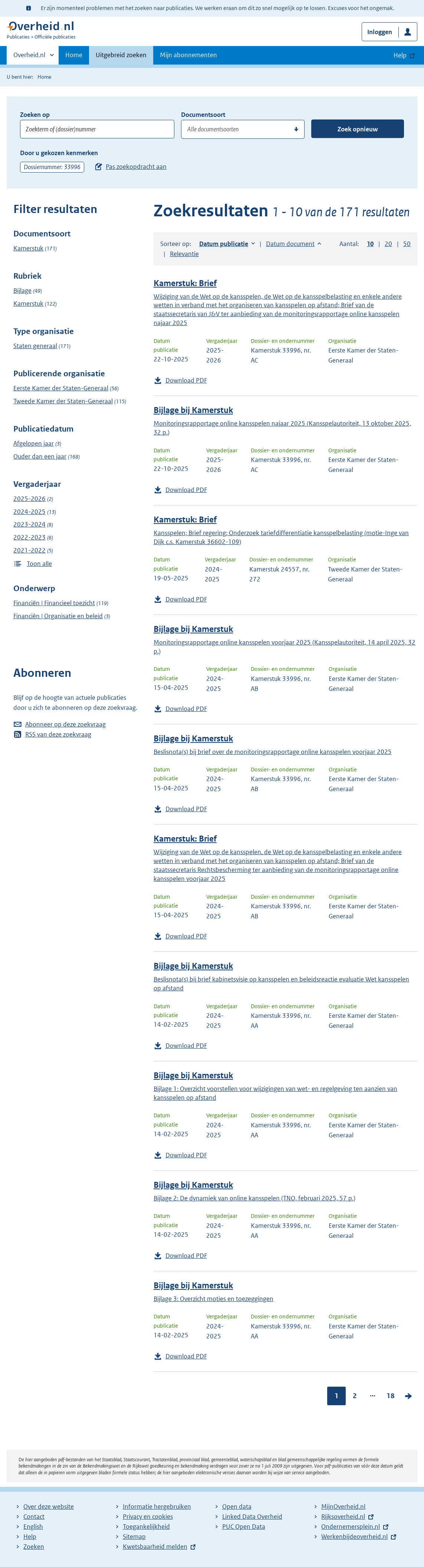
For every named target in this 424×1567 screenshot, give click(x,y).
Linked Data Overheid (252, 1516)
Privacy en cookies (148, 1516)
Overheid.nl (29, 57)
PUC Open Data (243, 1526)
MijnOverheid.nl (343, 1506)
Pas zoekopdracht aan (136, 167)
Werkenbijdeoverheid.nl (354, 1536)
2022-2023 (29, 537)
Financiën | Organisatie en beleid (58, 616)
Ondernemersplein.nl (350, 1526)
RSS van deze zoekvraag (58, 734)
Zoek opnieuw (358, 129)
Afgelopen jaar (33, 443)
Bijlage (22, 290)
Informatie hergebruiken (157, 1506)
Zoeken (33, 1547)
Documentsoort (203, 114)
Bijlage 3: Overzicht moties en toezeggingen (213, 1299)
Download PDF (186, 380)
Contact (34, 1516)
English (33, 1526)
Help (29, 1536)
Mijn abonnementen (188, 55)
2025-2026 (29, 499)
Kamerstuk (28, 248)
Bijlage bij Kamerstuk (193, 410)
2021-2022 (29, 550)
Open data (237, 1506)
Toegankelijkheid (146, 1526)
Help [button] (400, 55)
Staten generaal (35, 346)
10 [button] (370, 244)
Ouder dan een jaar (39, 456)
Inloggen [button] (379, 32)
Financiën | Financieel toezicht (54, 603)
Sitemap (134, 1536)
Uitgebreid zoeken (121, 55)
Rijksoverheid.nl (343, 1516)
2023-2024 (29, 524)
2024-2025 (29, 512)
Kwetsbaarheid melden (155, 1547)
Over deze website (48, 1506)
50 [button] (407, 244)
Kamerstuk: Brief (185, 283)
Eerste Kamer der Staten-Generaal (60, 388)
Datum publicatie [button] (223, 244)
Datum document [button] (290, 244)
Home (73, 55)
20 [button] (388, 244)
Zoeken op (35, 114)
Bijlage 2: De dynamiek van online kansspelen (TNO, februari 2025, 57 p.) (254, 1198)
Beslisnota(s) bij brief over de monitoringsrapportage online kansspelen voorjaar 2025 (273, 752)
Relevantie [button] (184, 254)
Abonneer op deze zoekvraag (65, 724)
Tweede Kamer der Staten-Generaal (63, 401)
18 (391, 1395)
